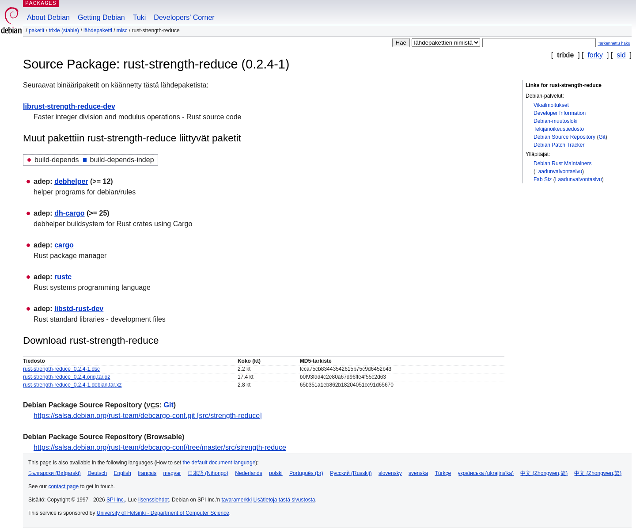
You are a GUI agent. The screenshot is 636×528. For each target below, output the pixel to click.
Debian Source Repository (564, 137)
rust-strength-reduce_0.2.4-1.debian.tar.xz (72, 385)
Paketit (36, 30)
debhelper (71, 181)
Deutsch (97, 473)
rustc (63, 277)
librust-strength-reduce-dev (69, 106)
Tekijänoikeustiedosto (559, 129)
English (122, 473)
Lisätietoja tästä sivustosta (284, 500)
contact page (63, 486)
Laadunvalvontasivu (558, 171)
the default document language (219, 463)
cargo (64, 245)
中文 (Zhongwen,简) (544, 473)
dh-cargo (69, 213)
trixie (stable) (64, 30)
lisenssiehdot (153, 500)
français (147, 473)
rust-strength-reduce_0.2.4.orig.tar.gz (66, 377)
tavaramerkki (236, 500)
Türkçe (443, 473)
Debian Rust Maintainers (562, 163)
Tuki (139, 17)
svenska (418, 473)
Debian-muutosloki (555, 121)
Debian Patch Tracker (559, 145)
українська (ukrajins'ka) (486, 473)
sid (621, 55)
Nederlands (248, 473)
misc (122, 30)
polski (276, 473)
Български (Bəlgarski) (54, 473)
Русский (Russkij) (351, 473)
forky (595, 55)
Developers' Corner (184, 17)
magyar (172, 473)
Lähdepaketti (97, 30)
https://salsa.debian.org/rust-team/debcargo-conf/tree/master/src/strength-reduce (160, 447)
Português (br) (306, 473)
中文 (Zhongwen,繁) (597, 473)
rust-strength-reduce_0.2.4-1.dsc (61, 369)
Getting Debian (101, 17)
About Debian (48, 17)
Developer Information (560, 113)
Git (601, 137)
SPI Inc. (115, 500)
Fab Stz (543, 179)
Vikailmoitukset (551, 105)
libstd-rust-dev (78, 308)
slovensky (390, 473)
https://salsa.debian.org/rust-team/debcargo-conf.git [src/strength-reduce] (148, 415)
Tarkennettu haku (614, 43)
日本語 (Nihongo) (208, 473)
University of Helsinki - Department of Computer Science (163, 513)
